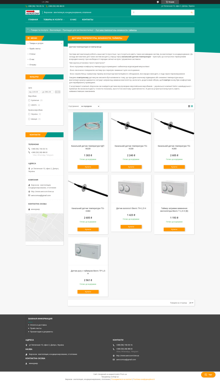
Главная (33, 19)
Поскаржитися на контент (121, 379)
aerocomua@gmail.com (41, 195)
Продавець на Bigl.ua (110, 377)
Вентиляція (55, 30)
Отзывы (32, 65)
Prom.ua (123, 374)
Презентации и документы (41, 332)
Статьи (32, 54)
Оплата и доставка (38, 325)
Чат (208, 374)
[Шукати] (192, 12)
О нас (73, 19)
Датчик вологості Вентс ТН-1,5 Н (131, 208)
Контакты (87, 19)
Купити (88, 167)
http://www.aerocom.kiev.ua (42, 191)
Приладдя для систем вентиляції (78, 30)
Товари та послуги (39, 30)
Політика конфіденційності (144, 379)
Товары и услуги (53, 19)
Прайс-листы (35, 49)
